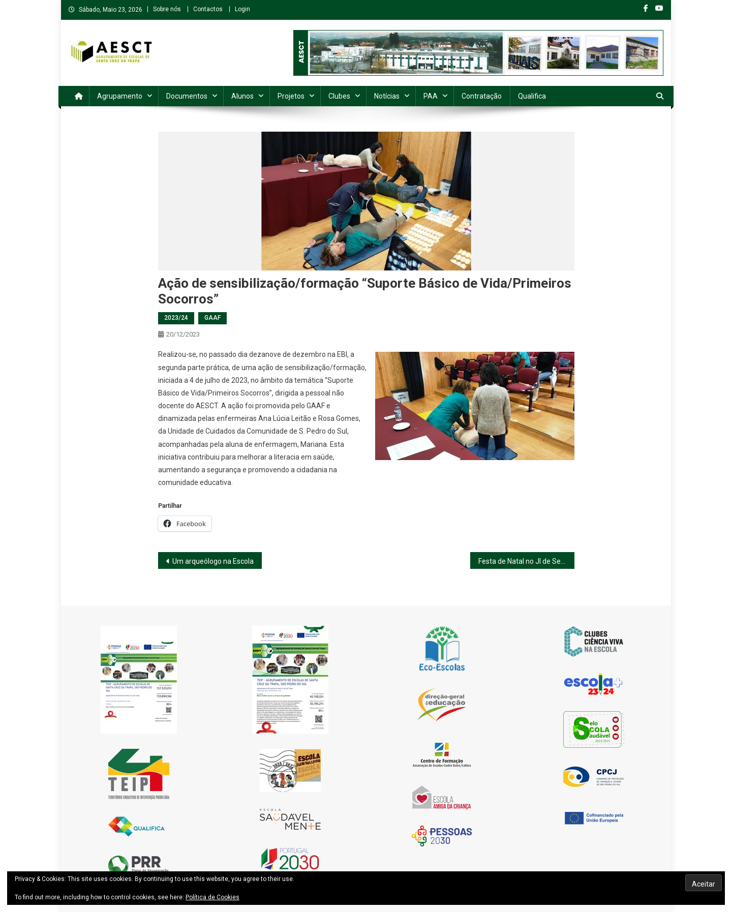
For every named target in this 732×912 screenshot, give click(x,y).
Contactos (208, 9)
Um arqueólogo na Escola (213, 561)
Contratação (482, 96)
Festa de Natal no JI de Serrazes (526, 561)
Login (242, 9)
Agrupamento (119, 96)
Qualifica (532, 96)
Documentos (186, 96)
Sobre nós (167, 9)
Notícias (387, 96)
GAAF (212, 317)
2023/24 (176, 317)
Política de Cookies (212, 897)
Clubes (339, 96)
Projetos (291, 96)
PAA (430, 96)
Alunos (242, 96)
